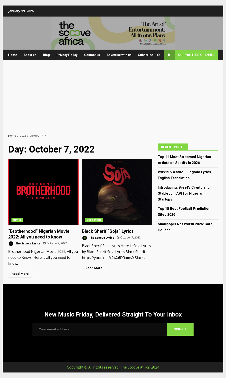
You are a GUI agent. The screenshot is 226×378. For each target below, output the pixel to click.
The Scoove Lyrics (24, 243)
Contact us (92, 55)
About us (30, 55)
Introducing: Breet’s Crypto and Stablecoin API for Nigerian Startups (183, 193)
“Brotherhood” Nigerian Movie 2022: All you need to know (43, 192)
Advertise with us (119, 55)
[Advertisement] (113, 97)
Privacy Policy (66, 55)
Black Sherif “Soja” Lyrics (117, 192)
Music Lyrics (94, 219)
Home (12, 55)
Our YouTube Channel (189, 55)
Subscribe (145, 55)
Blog (46, 55)
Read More (20, 274)
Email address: (99, 329)
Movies (17, 219)
